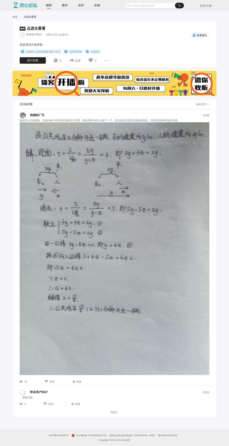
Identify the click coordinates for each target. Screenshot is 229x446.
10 (25, 381)
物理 (49, 5)
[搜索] (179, 5)
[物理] (15, 16)
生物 (97, 5)
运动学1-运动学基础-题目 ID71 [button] (40, 51)
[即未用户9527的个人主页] (34, 392)
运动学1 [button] (93, 51)
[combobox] (154, 5)
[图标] (23, 51)
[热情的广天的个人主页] (32, 115)
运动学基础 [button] (73, 51)
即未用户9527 (34, 34)
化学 (81, 5)
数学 (65, 5)
